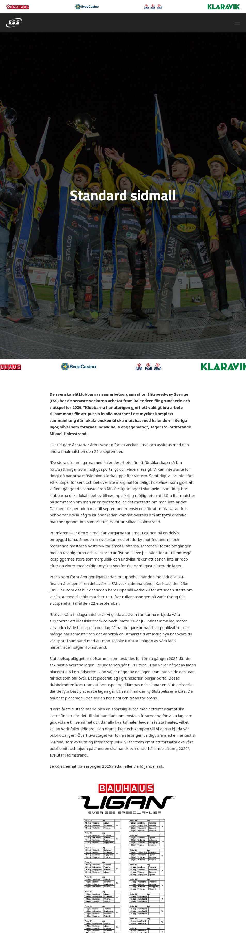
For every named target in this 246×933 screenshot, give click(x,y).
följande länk (151, 766)
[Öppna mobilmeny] (237, 23)
